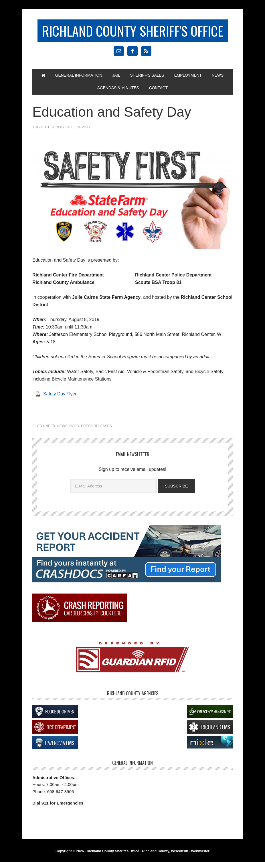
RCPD (74, 427)
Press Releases (96, 427)
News (62, 427)
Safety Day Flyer (60, 395)
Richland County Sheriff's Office (132, 31)
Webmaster (200, 852)
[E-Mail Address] (113, 487)
